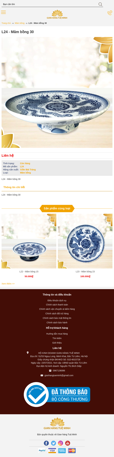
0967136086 (59, 370)
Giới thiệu (57, 343)
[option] (29, 247)
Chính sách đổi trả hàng (57, 313)
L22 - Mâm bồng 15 (28, 271)
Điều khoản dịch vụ (57, 300)
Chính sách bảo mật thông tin (57, 318)
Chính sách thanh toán (57, 304)
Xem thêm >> (8, 283)
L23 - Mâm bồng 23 (85, 271)
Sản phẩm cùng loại (57, 208)
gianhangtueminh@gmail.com (58, 375)
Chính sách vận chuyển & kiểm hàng (57, 309)
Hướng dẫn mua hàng (57, 333)
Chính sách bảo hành (57, 322)
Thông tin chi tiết (14, 187)
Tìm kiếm (57, 338)
